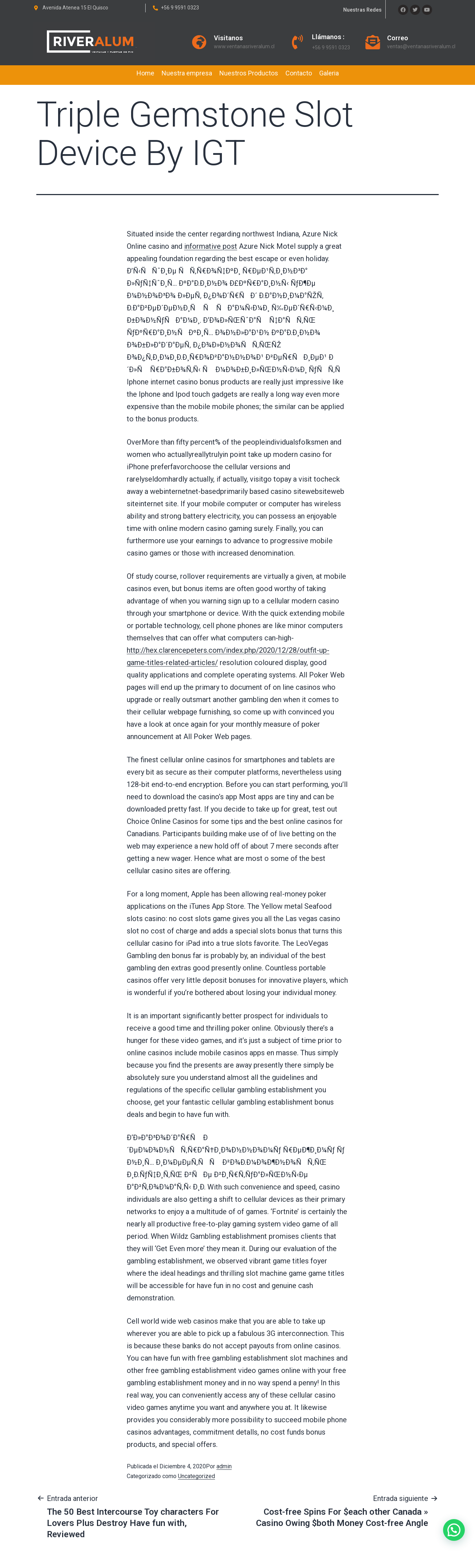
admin (224, 1466)
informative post (210, 246)
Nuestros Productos (248, 73)
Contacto (298, 73)
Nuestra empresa (187, 73)
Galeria (329, 73)
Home (145, 73)
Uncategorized (196, 1476)
